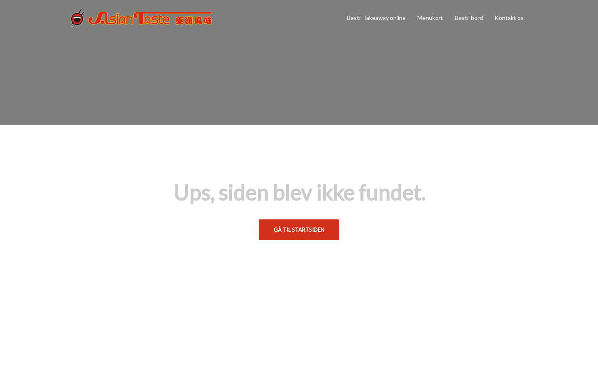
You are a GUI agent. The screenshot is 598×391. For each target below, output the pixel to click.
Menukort (430, 17)
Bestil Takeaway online (376, 17)
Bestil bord (469, 17)
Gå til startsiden (299, 229)
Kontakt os (509, 17)
